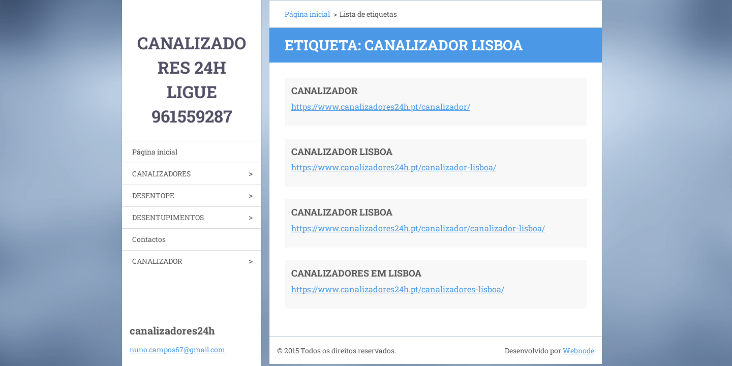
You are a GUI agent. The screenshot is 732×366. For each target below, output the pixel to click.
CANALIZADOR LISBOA (341, 151)
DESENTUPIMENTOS (168, 217)
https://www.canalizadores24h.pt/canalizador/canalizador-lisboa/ (418, 228)
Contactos (149, 239)
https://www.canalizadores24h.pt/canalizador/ (380, 106)
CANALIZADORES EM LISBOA (356, 273)
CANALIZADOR (157, 261)
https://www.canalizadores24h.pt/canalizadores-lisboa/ (397, 289)
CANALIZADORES (161, 173)
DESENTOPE (153, 195)
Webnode (578, 350)
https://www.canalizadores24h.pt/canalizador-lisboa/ (393, 167)
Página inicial (154, 152)
